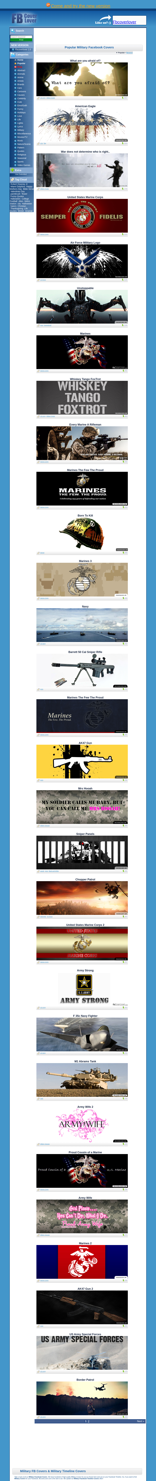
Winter (21, 211)
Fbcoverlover (124, 22)
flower (24, 194)
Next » (140, 1421)
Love (19, 116)
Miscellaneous (24, 133)
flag (45, 143)
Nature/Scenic (24, 144)
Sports (20, 161)
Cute (19, 102)
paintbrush (15, 194)
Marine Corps (44, 234)
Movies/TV (22, 137)
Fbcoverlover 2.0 (23, 49)
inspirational (47, 325)
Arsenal (28, 211)
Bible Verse (28, 189)
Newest (129, 53)
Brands (20, 84)
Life (19, 119)
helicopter (43, 916)
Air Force (43, 280)
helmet (42, 552)
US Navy (43, 643)
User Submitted (21, 174)
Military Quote (50, 98)
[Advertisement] (90, 36)
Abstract (21, 70)
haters (13, 206)
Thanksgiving (17, 208)
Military (20, 130)
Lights (20, 123)
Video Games (23, 165)
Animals (21, 74)
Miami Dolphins (18, 186)
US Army (43, 98)
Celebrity (21, 98)
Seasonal (21, 158)
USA (41, 143)
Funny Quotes (17, 196)
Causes (21, 95)
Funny (20, 109)
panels (42, 871)
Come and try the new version (80, 5)
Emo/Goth (22, 105)
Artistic (20, 81)
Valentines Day (18, 191)
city (19, 203)
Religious (21, 154)
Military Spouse (45, 825)
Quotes (20, 151)
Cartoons (21, 91)
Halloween (15, 199)
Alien (21, 201)
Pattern (20, 147)
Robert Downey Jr (19, 184)
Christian (22, 206)
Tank (41, 1098)
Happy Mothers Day (21, 187)
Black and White (54, 871)
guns (41, 325)
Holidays (21, 112)
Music (20, 140)
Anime (20, 77)
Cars (19, 88)
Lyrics (20, 126)
